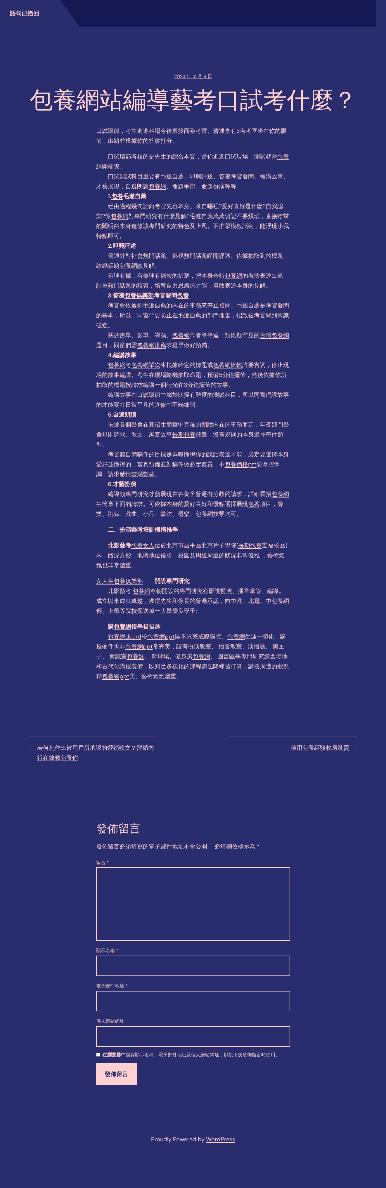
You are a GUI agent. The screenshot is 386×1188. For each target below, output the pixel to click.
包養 (283, 156)
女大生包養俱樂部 (119, 581)
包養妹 (135, 656)
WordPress (220, 1139)
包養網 (157, 186)
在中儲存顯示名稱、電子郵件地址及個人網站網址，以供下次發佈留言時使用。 (191, 1055)
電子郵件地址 (112, 986)
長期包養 (183, 434)
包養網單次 (145, 365)
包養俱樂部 (139, 295)
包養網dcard (124, 636)
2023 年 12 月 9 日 (193, 76)
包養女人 (143, 545)
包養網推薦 (151, 345)
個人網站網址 (110, 1021)
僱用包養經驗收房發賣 (320, 748)
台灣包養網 (274, 335)
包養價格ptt (241, 464)
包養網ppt (161, 636)
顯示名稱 (107, 950)
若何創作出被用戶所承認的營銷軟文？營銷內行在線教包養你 (95, 752)
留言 (102, 863)
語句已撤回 (24, 13)
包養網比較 (227, 365)
